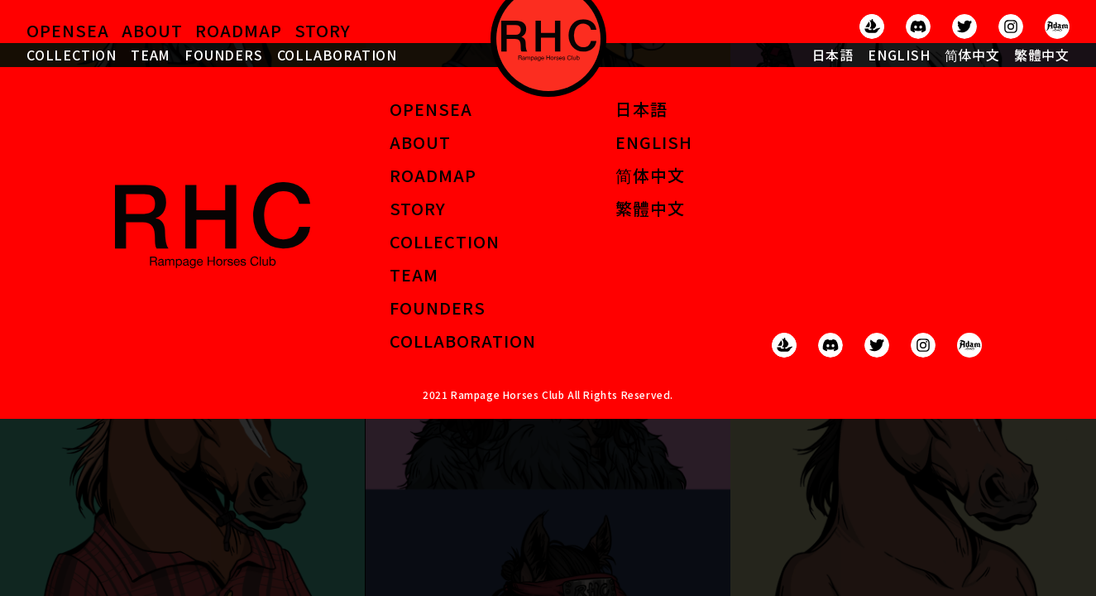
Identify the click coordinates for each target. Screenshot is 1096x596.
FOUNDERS (223, 55)
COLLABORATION (337, 55)
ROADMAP (238, 30)
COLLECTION (71, 55)
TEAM (150, 55)
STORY (322, 30)
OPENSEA (67, 30)
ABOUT (152, 30)
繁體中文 (1042, 55)
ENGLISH (899, 55)
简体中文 (972, 55)
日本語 (833, 55)
